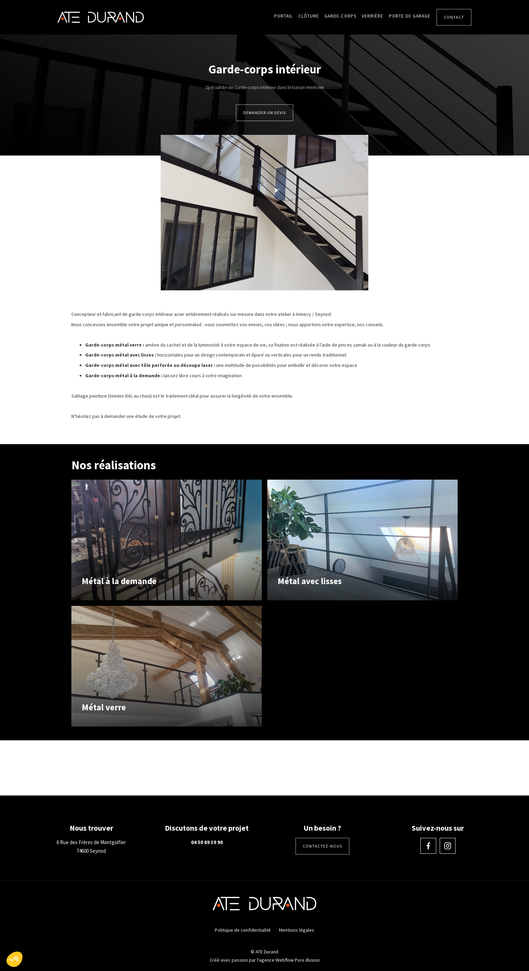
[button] (14, 959)
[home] (101, 17)
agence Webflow (276, 960)
